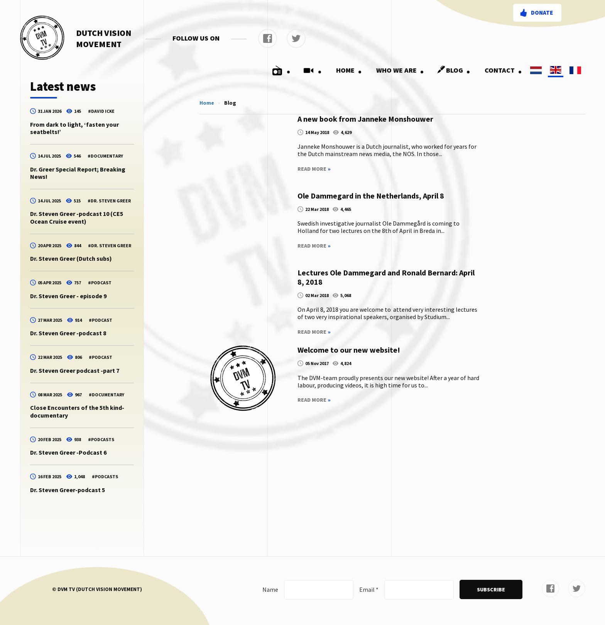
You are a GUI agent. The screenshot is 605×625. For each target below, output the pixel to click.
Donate (542, 12)
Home (349, 70)
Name (270, 589)
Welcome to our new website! (348, 350)
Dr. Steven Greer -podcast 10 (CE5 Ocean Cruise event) (76, 217)
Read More (314, 169)
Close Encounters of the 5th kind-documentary (77, 411)
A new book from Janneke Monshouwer (365, 119)
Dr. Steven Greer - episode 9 (68, 296)
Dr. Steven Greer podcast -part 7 (74, 370)
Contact (503, 70)
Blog (452, 70)
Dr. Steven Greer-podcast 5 (67, 490)
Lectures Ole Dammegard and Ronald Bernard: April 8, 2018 (386, 277)
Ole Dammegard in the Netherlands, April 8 (370, 195)
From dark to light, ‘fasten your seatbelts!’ (74, 128)
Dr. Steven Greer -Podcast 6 (68, 452)
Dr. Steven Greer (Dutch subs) (71, 258)
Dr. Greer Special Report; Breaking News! (77, 172)
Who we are (400, 70)
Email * (369, 589)
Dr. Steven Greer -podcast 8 (68, 333)
